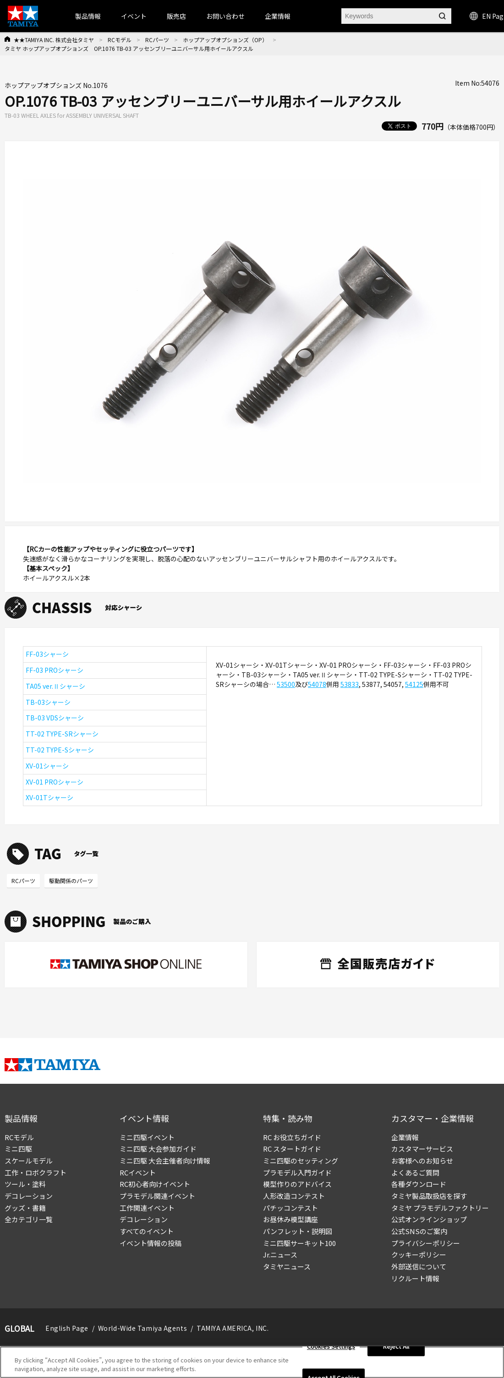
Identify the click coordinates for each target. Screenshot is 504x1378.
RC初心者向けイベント (155, 1184)
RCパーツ (157, 40)
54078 (317, 684)
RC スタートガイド (292, 1148)
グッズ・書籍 (25, 1208)
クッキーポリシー (418, 1254)
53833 (349, 684)
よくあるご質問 (415, 1172)
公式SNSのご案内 (419, 1231)
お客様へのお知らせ (422, 1160)
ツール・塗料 (25, 1184)
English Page (66, 1328)
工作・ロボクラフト (35, 1172)
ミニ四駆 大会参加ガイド (158, 1148)
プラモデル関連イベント (157, 1196)
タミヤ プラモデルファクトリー (440, 1208)
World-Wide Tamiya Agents (142, 1328)
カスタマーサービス (422, 1148)
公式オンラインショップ (429, 1219)
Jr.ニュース (280, 1254)
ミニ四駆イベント (147, 1137)
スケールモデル (29, 1160)
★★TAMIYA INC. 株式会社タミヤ (54, 40)
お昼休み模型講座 (290, 1219)
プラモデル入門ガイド (297, 1172)
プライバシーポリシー (425, 1243)
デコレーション (29, 1196)
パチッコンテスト (290, 1208)
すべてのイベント (147, 1231)
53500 (286, 684)
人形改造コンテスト (294, 1196)
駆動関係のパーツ (71, 880)
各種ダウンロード (418, 1184)
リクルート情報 (415, 1278)
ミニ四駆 (18, 1148)
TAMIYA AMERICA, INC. (232, 1328)
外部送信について (418, 1266)
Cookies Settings (331, 1349)
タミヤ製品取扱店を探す (429, 1196)
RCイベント (138, 1172)
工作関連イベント (147, 1208)
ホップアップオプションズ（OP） (225, 40)
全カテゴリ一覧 (29, 1219)
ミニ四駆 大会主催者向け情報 (165, 1160)
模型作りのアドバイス (297, 1184)
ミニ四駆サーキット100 (299, 1243)
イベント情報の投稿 (150, 1243)
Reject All (396, 1349)
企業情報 (405, 1137)
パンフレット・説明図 (297, 1231)
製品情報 (88, 16)
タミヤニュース (287, 1266)
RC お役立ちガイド (292, 1137)
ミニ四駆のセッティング (300, 1160)
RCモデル (119, 40)
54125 (414, 684)
